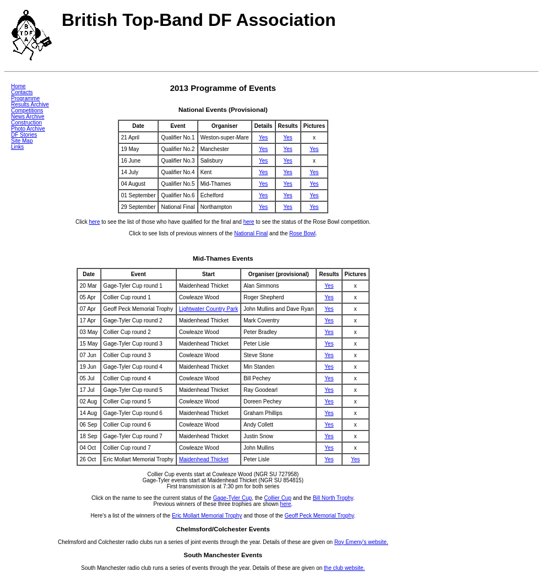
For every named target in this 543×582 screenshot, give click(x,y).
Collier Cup (277, 498)
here (94, 222)
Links (17, 147)
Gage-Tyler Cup (232, 498)
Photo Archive (28, 129)
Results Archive (30, 104)
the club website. (344, 568)
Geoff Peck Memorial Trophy (319, 516)
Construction (26, 123)
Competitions (27, 110)
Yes (263, 137)
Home (18, 86)
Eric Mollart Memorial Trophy (207, 516)
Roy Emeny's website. (361, 542)
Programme (25, 98)
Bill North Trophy (333, 498)
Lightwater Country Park (208, 309)
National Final (251, 233)
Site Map (21, 141)
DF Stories (24, 135)
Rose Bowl (302, 233)
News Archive (28, 117)
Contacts (21, 92)
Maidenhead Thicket (204, 459)
